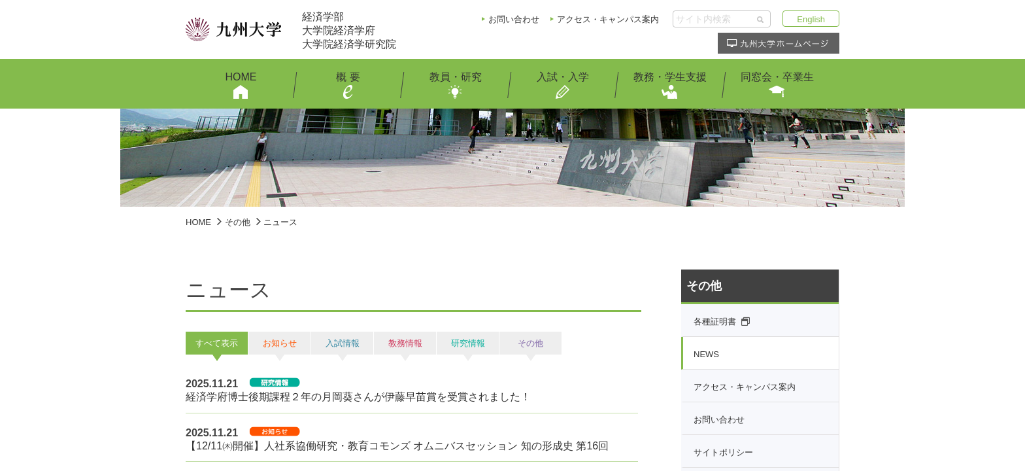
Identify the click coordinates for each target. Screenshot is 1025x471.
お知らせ (280, 343)
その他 (237, 222)
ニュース (280, 222)
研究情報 (468, 343)
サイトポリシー (723, 452)
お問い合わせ (513, 19)
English (811, 19)
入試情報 (343, 343)
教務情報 (405, 343)
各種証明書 (715, 321)
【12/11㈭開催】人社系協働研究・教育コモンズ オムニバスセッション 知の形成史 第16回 (397, 445)
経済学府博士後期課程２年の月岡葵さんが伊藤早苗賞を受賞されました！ (358, 396)
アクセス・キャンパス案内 (608, 19)
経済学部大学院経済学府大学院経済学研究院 (349, 30)
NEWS (706, 354)
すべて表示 (216, 343)
